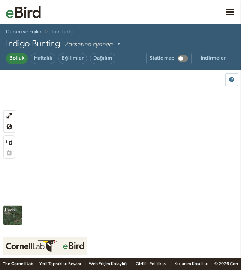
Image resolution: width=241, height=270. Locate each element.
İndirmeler (213, 58)
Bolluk (16, 58)
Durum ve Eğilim (24, 31)
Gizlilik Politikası (152, 263)
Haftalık (43, 58)
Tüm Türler (62, 31)
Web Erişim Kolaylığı (109, 263)
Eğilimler (73, 58)
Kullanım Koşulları (191, 263)
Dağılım (102, 58)
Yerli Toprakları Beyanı (60, 263)
